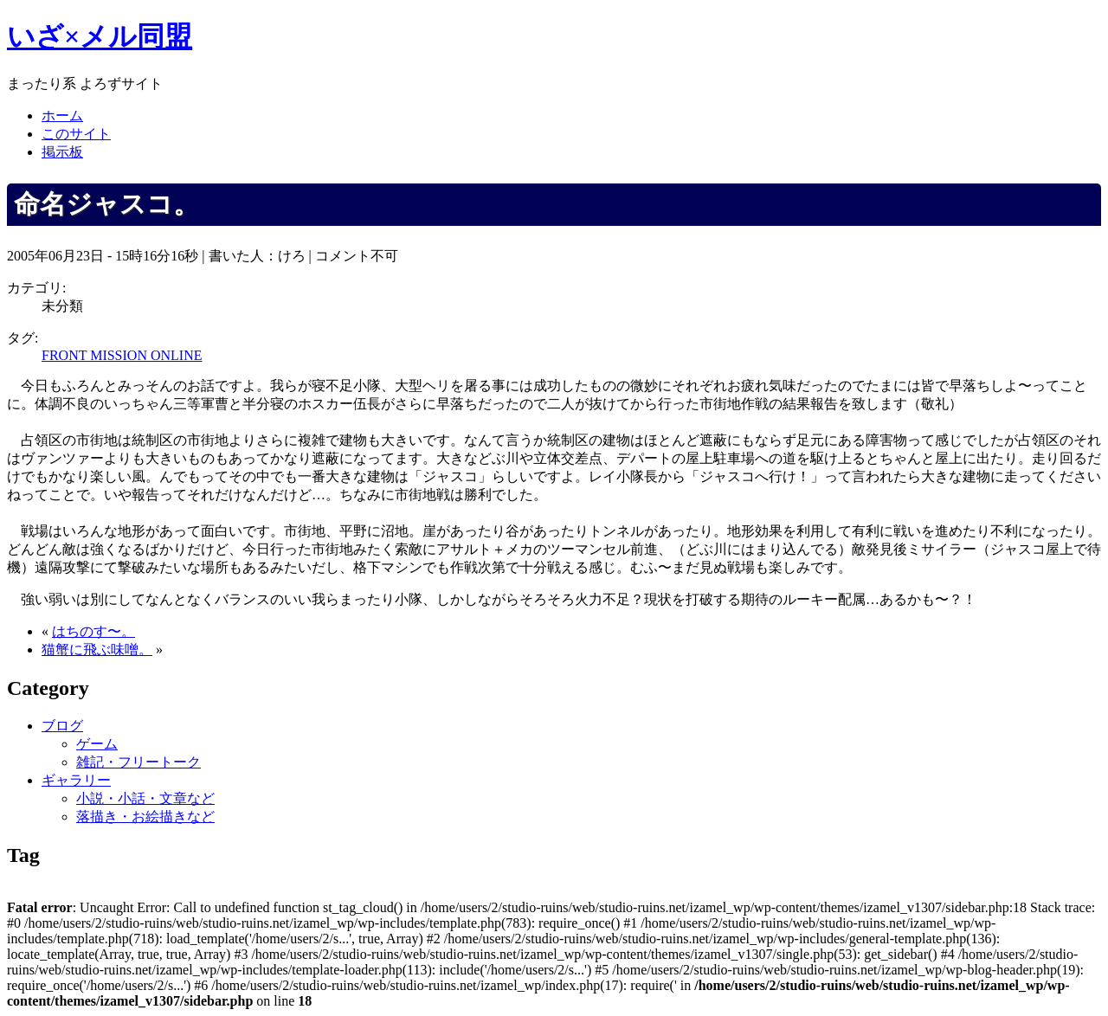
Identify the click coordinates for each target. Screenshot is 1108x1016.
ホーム (62, 115)
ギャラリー (76, 780)
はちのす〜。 (93, 631)
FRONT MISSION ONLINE (122, 355)
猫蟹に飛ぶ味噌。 (97, 649)
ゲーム (97, 743)
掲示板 (62, 152)
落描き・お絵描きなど (145, 816)
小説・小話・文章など (145, 798)
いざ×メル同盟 (99, 36)
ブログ (62, 725)
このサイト (76, 133)
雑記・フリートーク (138, 762)
